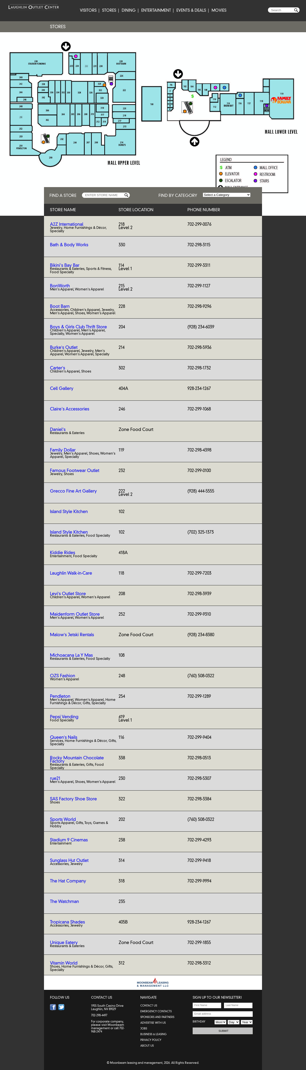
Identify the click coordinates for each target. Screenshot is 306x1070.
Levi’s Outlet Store (68, 593)
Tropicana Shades (67, 922)
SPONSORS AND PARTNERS (157, 1017)
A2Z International (66, 224)
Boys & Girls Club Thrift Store (78, 327)
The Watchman (64, 901)
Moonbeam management (107, 1026)
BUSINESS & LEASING (153, 1034)
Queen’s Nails (63, 737)
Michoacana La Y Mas (71, 655)
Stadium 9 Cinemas (69, 840)
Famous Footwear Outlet (74, 470)
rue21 (55, 778)
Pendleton (60, 696)
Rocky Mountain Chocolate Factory (77, 759)
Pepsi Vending (64, 716)
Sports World (63, 819)
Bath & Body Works (69, 244)
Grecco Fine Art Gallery (73, 491)
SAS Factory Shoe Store (73, 799)
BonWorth (60, 285)
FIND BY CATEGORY (177, 195)
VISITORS (88, 10)
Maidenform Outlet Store (75, 614)
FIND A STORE (62, 195)
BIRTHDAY (199, 1021)
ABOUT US (147, 1045)
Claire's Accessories (69, 409)
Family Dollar (63, 450)
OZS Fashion (62, 675)
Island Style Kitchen (69, 511)
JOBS (143, 1028)
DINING (129, 10)
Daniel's (58, 429)
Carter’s (57, 368)
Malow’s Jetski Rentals (72, 634)
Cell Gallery (61, 388)
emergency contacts (156, 1011)
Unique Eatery (64, 942)
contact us (148, 1005)
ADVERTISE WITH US (153, 1022)
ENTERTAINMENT (156, 10)
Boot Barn (60, 306)
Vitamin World (63, 963)
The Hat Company (68, 881)
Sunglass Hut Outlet (69, 860)
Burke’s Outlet (63, 347)
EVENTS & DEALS (191, 10)
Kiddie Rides (62, 552)
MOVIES (219, 10)
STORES (109, 10)
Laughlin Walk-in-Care (71, 573)
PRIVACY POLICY (150, 1040)
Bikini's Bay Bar (64, 265)
